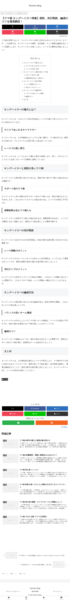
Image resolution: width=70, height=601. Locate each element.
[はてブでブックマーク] (57, 27)
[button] (57, 32)
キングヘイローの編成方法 (32, 92)
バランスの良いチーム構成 (34, 95)
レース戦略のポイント (33, 85)
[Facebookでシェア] (35, 27)
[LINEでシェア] (35, 32)
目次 (32, 58)
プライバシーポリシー (13, 594)
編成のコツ (29, 98)
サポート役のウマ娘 (32, 76)
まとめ (25, 102)
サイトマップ (57, 594)
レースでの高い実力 (32, 69)
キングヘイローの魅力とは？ (33, 63)
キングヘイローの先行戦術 (32, 82)
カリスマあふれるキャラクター (36, 66)
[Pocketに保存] (12, 32)
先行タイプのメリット (33, 89)
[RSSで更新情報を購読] (52, 425)
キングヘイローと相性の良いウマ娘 (36, 72)
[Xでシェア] (12, 27)
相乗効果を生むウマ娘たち (34, 79)
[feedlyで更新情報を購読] (18, 425)
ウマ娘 (4, 381)
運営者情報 (35, 594)
